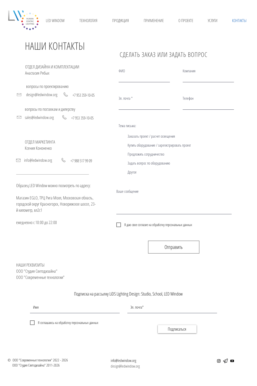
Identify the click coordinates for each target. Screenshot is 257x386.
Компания (189, 71)
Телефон (188, 98)
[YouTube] (232, 361)
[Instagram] (219, 361)
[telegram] (225, 361)
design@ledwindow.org (125, 366)
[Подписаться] (177, 329)
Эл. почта (124, 98)
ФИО (122, 71)
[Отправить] (173, 247)
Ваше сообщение (127, 191)
